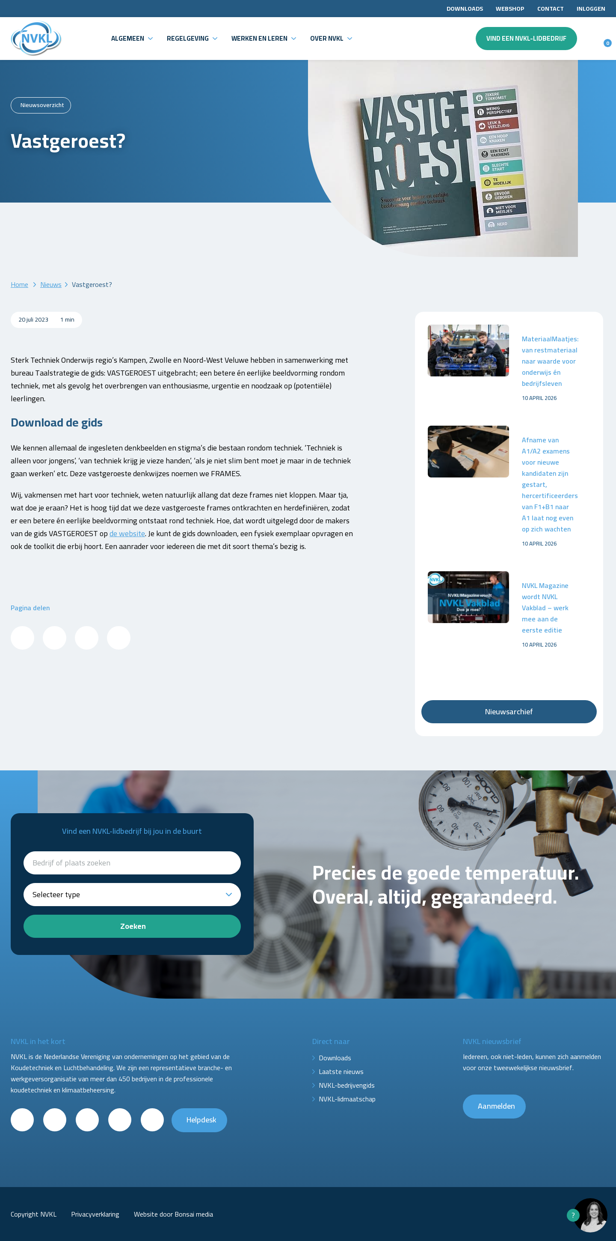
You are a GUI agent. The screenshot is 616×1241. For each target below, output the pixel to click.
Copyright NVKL (33, 1214)
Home (19, 284)
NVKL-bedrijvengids (347, 1085)
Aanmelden (496, 1106)
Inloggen (591, 8)
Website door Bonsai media (173, 1214)
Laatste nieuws (341, 1071)
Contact (550, 8)
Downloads (465, 8)
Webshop (510, 8)
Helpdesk (201, 1120)
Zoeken (133, 926)
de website (127, 533)
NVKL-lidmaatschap (347, 1098)
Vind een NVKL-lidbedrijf (526, 38)
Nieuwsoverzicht (42, 104)
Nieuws (51, 284)
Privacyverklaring (95, 1214)
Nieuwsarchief (509, 711)
